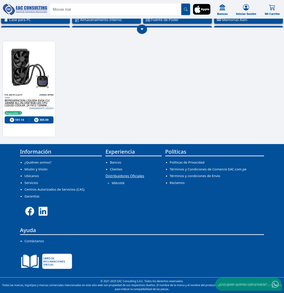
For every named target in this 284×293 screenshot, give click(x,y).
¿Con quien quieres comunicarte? (243, 284)
